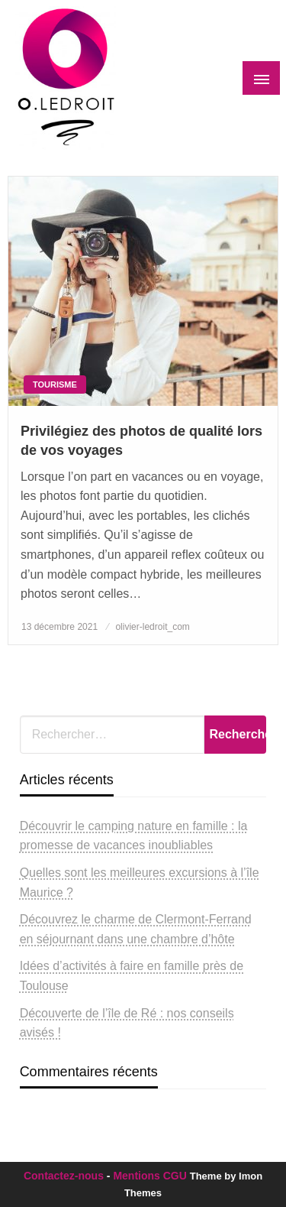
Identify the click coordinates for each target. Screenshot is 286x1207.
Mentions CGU (149, 1176)
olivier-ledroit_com (152, 626)
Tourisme (55, 384)
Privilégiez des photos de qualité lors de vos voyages (141, 440)
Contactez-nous (64, 1176)
